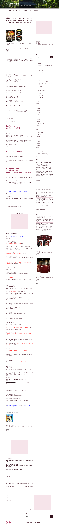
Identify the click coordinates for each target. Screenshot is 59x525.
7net (37, 283)
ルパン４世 (13, 17)
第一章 (40, 86)
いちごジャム (41, 70)
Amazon (7, 50)
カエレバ (12, 46)
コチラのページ (20, 405)
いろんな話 (25, 10)
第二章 (40, 88)
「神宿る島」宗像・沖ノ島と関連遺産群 (43, 65)
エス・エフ (39, 130)
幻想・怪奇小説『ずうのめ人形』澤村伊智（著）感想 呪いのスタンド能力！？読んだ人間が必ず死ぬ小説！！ (44, 220)
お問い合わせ (36, 10)
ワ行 (38, 121)
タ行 (38, 110)
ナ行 (38, 112)
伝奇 (38, 136)
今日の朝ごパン (41, 75)
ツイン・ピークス (40, 90)
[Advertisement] (19, 221)
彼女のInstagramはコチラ (10, 382)
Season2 (40, 95)
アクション (8, 476)
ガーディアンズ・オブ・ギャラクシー (14, 372)
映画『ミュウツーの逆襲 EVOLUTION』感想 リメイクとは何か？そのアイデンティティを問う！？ (44, 168)
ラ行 (38, 119)
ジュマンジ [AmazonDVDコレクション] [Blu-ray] (15, 422)
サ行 (38, 108)
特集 (38, 125)
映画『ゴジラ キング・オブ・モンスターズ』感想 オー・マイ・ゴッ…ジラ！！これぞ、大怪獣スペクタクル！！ (45, 192)
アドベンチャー (13, 476)
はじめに (30, 10)
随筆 (38, 145)
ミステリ (38, 134)
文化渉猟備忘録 (12, 4)
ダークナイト (17, 248)
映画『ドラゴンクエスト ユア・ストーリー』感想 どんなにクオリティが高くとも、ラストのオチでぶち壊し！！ (45, 158)
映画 (10, 10)
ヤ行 (38, 117)
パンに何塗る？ (39, 68)
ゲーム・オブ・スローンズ (41, 81)
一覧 (6, 10)
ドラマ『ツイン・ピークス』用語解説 (42, 205)
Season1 (40, 93)
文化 (38, 141)
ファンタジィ (39, 132)
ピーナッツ (40, 72)
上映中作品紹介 (39, 123)
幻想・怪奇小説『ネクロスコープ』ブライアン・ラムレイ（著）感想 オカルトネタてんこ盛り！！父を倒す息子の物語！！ (44, 199)
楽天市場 (7, 51)
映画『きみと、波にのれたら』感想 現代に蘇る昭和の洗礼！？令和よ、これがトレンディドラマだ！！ (44, 175)
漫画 (16, 10)
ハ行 (38, 114)
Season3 (40, 97)
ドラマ (20, 10)
